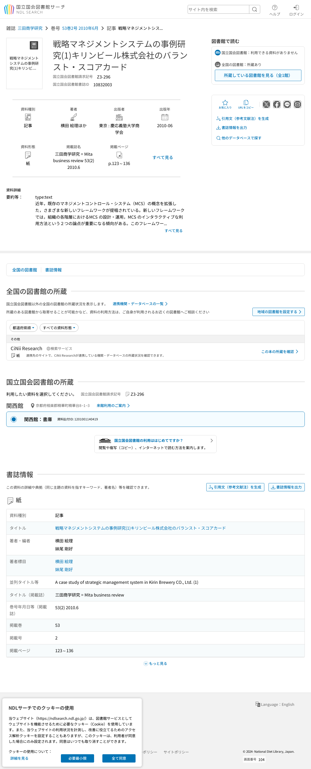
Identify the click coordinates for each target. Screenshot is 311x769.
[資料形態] (59, 328)
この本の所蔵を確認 (280, 351)
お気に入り (225, 104)
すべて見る (162, 157)
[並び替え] (24, 328)
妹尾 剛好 (64, 569)
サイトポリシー (176, 751)
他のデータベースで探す (238, 138)
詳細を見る (19, 758)
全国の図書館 (24, 270)
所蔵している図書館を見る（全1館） (258, 75)
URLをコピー (246, 104)
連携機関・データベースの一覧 (141, 304)
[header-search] (224, 9)
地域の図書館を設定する (280, 312)
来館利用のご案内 (114, 406)
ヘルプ (274, 9)
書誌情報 (53, 270)
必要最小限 (77, 758)
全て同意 (119, 758)
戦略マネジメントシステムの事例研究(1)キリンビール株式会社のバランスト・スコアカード (140, 528)
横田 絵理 (64, 561)
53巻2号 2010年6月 (80, 28)
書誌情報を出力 (231, 127)
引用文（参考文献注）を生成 (242, 118)
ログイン (296, 9)
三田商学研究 (30, 28)
